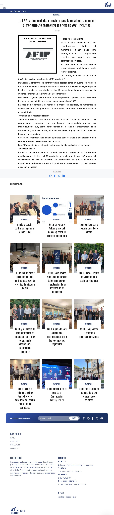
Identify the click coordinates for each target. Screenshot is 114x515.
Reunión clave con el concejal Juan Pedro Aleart (89, 228)
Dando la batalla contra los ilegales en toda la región (25, 228)
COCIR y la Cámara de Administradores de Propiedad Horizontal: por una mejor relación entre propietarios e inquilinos (25, 340)
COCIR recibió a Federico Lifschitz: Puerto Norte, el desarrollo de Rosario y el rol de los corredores (25, 398)
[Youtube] (102, 418)
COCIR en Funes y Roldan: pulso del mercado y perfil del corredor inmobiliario (57, 230)
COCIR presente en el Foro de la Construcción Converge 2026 (57, 394)
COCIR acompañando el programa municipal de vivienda (89, 332)
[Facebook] (92, 418)
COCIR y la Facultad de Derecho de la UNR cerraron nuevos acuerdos (89, 394)
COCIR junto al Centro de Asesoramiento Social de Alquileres (89, 276)
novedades (88, 324)
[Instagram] (88, 418)
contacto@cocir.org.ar (67, 497)
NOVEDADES (56, 14)
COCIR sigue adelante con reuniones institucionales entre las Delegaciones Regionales (57, 336)
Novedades (24, 219)
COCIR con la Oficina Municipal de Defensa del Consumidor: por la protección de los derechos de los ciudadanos (57, 282)
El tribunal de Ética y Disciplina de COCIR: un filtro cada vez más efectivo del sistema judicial (25, 280)
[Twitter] (97, 418)
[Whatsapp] (84, 418)
